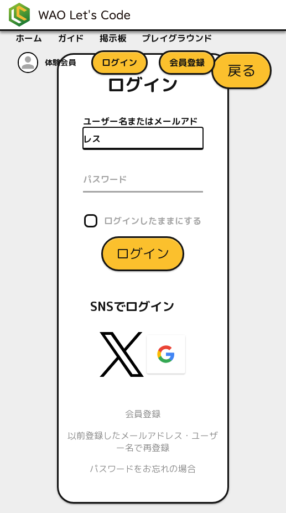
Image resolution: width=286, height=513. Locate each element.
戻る (241, 70)
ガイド (71, 38)
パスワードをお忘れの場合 (143, 469)
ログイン (142, 252)
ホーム (28, 38)
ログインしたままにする (152, 220)
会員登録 (142, 414)
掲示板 (113, 38)
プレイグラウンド (177, 38)
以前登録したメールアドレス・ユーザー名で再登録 (142, 441)
